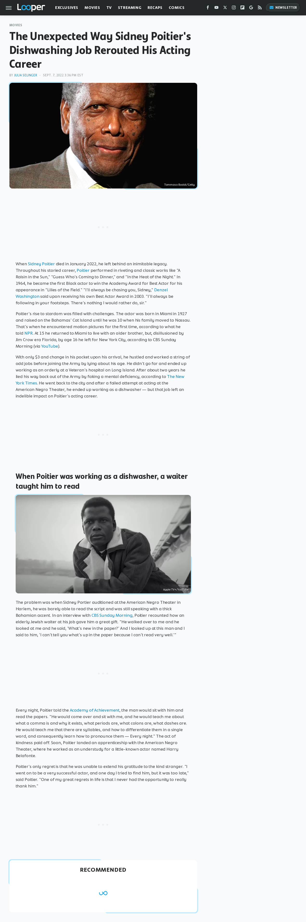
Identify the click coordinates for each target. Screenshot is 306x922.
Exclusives (66, 7)
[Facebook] (207, 8)
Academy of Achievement (95, 710)
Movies (92, 7)
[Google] (251, 8)
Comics (177, 7)
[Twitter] (225, 8)
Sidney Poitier (41, 264)
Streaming (129, 7)
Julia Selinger (25, 75)
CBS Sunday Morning (111, 615)
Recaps (155, 7)
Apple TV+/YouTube (176, 589)
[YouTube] (216, 8)
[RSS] (259, 8)
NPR (28, 333)
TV (109, 7)
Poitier (83, 270)
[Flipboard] (242, 8)
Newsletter (283, 8)
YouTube (49, 346)
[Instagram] (233, 8)
